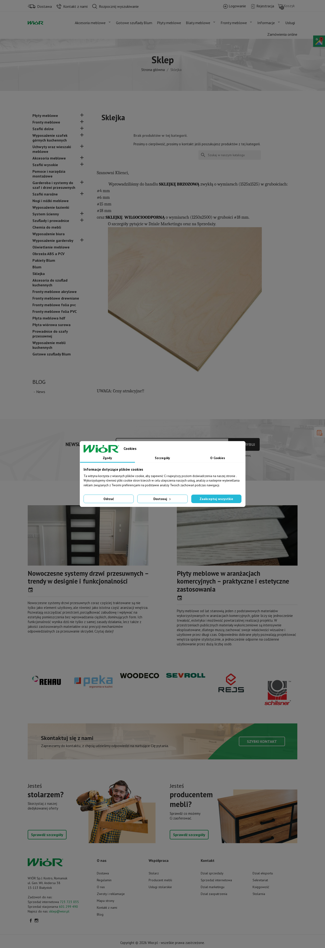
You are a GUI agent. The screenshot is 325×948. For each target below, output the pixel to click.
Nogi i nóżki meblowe (50, 200)
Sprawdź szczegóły (47, 834)
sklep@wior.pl (59, 911)
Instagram (36, 920)
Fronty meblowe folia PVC (54, 311)
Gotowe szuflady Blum (51, 354)
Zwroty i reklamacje (111, 894)
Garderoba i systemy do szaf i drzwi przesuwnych (53, 185)
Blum (36, 267)
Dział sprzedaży (212, 873)
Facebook (30, 920)
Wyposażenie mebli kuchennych (49, 345)
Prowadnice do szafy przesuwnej (50, 333)
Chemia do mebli (46, 227)
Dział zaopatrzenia (214, 894)
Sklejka (38, 273)
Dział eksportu (263, 873)
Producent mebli (160, 880)
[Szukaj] (229, 155)
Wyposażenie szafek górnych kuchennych (49, 137)
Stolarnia (259, 894)
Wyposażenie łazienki (50, 207)
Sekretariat (260, 880)
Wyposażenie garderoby (52, 240)
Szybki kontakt (262, 741)
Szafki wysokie (45, 164)
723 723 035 (69, 902)
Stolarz (154, 873)
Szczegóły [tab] (162, 458)
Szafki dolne (43, 128)
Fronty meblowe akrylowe (54, 291)
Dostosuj (162, 499)
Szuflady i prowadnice (50, 220)
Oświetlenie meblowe (51, 247)
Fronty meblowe (46, 122)
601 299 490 (68, 906)
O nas (101, 887)
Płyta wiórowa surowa (51, 324)
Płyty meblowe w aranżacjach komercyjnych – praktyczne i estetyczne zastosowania (233, 581)
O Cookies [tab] (217, 458)
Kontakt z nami (107, 907)
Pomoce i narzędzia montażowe (48, 173)
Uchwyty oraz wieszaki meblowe (51, 149)
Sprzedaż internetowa (216, 880)
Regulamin (104, 880)
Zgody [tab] (107, 458)
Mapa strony (105, 901)
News (40, 391)
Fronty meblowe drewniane (55, 298)
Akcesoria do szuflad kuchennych (49, 282)
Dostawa (103, 873)
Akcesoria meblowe (49, 158)
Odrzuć (108, 499)
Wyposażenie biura (48, 233)
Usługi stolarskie (160, 887)
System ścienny (45, 214)
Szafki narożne (45, 194)
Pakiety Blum (43, 260)
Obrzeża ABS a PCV (48, 253)
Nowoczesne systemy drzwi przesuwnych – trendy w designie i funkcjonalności (88, 577)
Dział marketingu (212, 887)
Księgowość (261, 887)
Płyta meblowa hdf (48, 318)
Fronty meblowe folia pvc (54, 304)
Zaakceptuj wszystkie (216, 499)
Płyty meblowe (45, 115)
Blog (38, 381)
